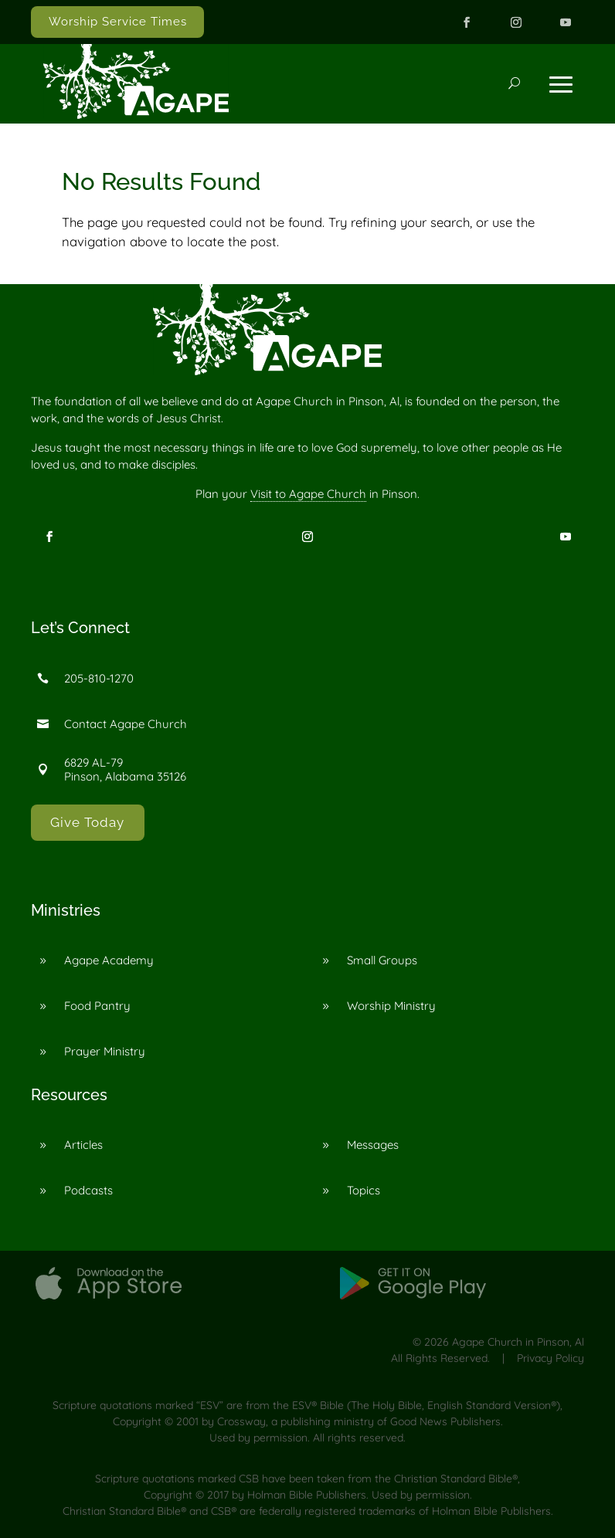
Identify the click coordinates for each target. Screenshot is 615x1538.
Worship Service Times (118, 22)
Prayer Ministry (104, 1051)
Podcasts (88, 1190)
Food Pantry (97, 1005)
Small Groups (382, 960)
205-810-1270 (99, 678)
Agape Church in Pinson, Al (518, 1342)
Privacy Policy (550, 1358)
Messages (373, 1144)
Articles (83, 1144)
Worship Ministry (391, 1005)
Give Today (87, 822)
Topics (363, 1190)
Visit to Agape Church (308, 493)
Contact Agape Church (125, 723)
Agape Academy (109, 960)
